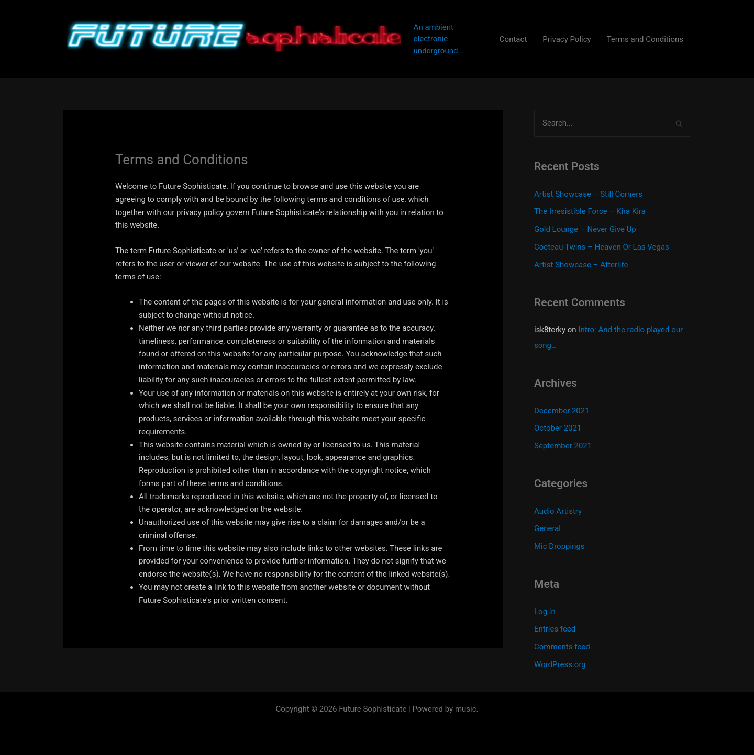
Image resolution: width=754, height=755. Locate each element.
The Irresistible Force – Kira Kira (590, 211)
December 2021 (562, 410)
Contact (513, 39)
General (547, 528)
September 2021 (563, 445)
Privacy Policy (566, 39)
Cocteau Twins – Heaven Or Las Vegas (601, 247)
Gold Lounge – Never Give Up (585, 229)
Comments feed (562, 646)
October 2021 (557, 428)
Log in (545, 611)
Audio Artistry (558, 511)
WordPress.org (560, 664)
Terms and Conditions (645, 39)
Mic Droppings (559, 546)
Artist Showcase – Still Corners (588, 194)
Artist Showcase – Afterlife (581, 264)
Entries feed (554, 629)
